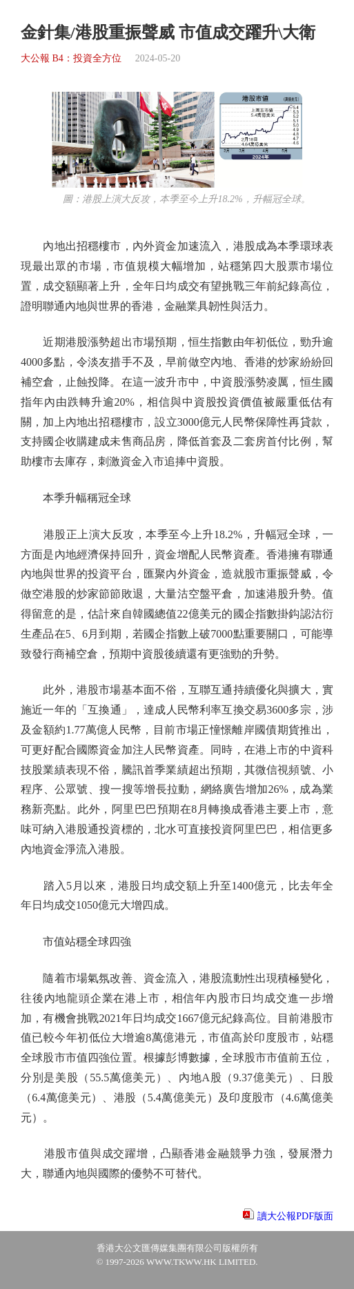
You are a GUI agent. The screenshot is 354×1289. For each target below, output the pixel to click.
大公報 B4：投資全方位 (71, 58)
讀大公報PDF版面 (295, 1216)
